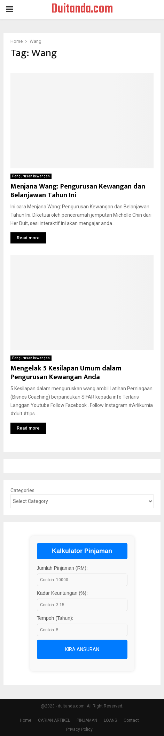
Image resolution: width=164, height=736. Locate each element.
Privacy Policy (79, 729)
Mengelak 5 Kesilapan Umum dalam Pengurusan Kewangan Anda (66, 372)
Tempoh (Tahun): (55, 618)
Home (25, 720)
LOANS (110, 720)
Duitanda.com (82, 9)
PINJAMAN (87, 720)
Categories (22, 490)
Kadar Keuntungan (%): (62, 593)
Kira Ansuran (82, 649)
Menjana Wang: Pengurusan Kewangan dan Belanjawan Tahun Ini (77, 191)
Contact (131, 720)
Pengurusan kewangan (31, 176)
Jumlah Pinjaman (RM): (62, 568)
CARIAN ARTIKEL (54, 720)
